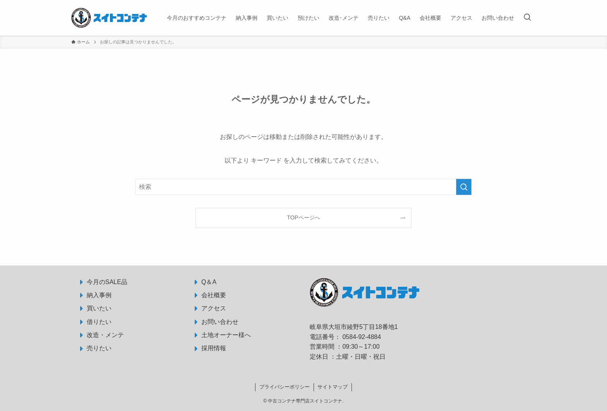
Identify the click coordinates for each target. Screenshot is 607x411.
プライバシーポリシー (284, 387)
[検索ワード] (303, 187)
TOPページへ (303, 217)
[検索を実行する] (464, 187)
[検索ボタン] (527, 18)
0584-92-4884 (361, 337)
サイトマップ (332, 387)
